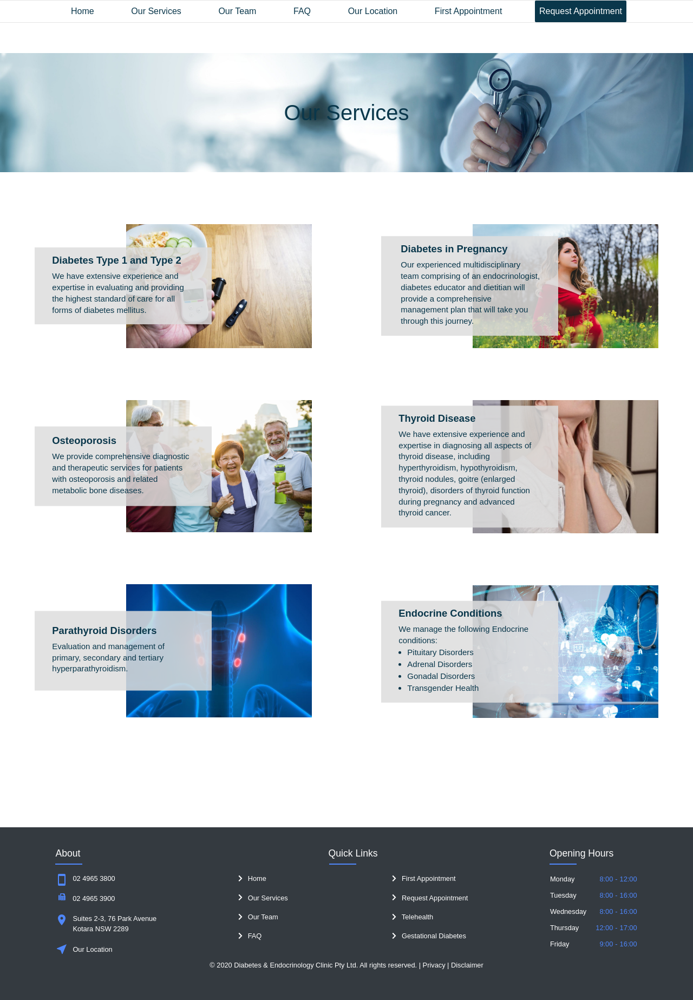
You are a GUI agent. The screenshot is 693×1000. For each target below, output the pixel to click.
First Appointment (468, 11)
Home (82, 11)
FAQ (302, 11)
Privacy (434, 965)
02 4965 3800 (94, 878)
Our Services (156, 11)
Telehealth (412, 917)
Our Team (237, 11)
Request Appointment (580, 11)
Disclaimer (467, 965)
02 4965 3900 (94, 898)
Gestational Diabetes (429, 936)
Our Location (373, 11)
